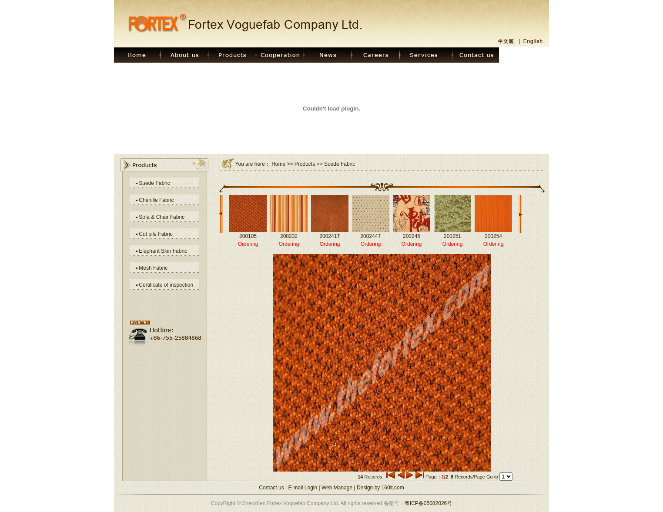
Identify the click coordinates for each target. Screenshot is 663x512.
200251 (452, 236)
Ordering (248, 244)
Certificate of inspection (166, 285)
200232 (289, 236)
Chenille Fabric (156, 200)
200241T (329, 236)
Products (305, 164)
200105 (248, 236)
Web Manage (336, 488)
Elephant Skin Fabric (163, 251)
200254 (493, 236)
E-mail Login (303, 488)
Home (278, 164)
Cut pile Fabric (155, 234)
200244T (370, 236)
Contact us (271, 488)
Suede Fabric (154, 183)
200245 (411, 236)
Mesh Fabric (153, 268)
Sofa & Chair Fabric (161, 217)
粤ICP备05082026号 (428, 503)
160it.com (393, 488)
